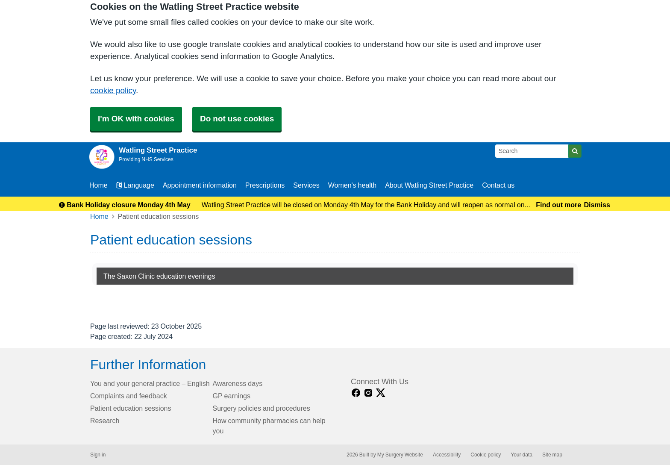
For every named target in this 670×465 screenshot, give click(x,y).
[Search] (532, 151)
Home (99, 216)
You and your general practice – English (150, 383)
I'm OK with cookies (136, 119)
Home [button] (98, 185)
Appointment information (200, 185)
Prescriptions (265, 185)
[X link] (381, 393)
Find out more (558, 204)
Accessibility (447, 454)
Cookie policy (485, 454)
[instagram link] (368, 393)
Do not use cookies (237, 119)
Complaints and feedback (128, 395)
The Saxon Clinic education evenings (159, 276)
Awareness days (238, 383)
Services (306, 185)
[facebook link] (356, 393)
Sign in (98, 454)
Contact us (498, 185)
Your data (521, 454)
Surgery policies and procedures (261, 408)
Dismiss (597, 204)
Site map (552, 454)
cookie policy (113, 90)
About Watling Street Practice (429, 185)
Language (135, 185)
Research (104, 420)
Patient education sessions (130, 408)
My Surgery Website (400, 454)
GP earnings (232, 395)
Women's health (352, 185)
